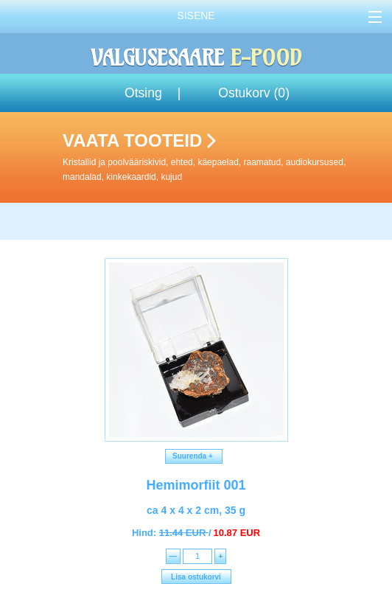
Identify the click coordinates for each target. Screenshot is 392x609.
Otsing (143, 93)
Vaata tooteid (224, 157)
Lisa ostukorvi (196, 577)
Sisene (195, 15)
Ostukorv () (254, 93)
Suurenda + (194, 456)
